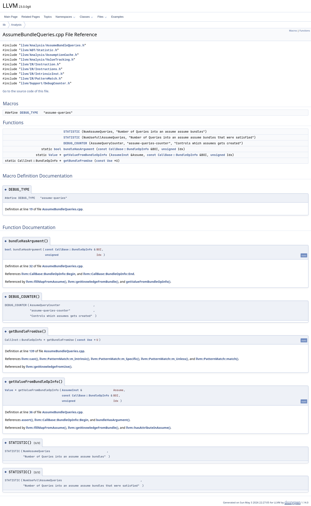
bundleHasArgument (78, 149)
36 (31, 412)
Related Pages (30, 16)
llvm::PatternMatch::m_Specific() (115, 359)
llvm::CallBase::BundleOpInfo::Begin (48, 274)
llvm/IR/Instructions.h (41, 69)
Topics (48, 16)
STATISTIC (71, 132)
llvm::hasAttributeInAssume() (148, 428)
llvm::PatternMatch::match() (217, 359)
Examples (117, 16)
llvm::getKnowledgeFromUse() (48, 367)
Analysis (16, 24)
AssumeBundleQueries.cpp (62, 209)
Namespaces (65, 16)
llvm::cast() (29, 359)
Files (102, 16)
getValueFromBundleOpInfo (85, 155)
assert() (27, 420)
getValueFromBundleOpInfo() (148, 282)
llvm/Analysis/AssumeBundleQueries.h (52, 45)
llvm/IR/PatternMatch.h (41, 79)
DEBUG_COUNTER (75, 143)
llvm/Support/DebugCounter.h (45, 83)
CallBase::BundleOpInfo (129, 149)
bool (57, 149)
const (102, 149)
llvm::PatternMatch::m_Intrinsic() (64, 359)
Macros (293, 30)
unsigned (168, 149)
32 (31, 266)
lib (4, 24)
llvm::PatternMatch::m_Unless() (164, 359)
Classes (86, 16)
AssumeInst (120, 155)
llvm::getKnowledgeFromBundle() (93, 282)
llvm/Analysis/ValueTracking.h (47, 60)
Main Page (10, 16)
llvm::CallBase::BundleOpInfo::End (108, 274)
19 (31, 209)
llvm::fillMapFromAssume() (46, 282)
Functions (304, 30)
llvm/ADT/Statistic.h (39, 50)
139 (31, 351)
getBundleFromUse (77, 161)
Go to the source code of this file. (26, 91)
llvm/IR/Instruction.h (40, 64)
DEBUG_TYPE (29, 113)
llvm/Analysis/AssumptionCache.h (49, 55)
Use (109, 161)
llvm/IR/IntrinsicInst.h (41, 74)
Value (53, 155)
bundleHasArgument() (113, 420)
